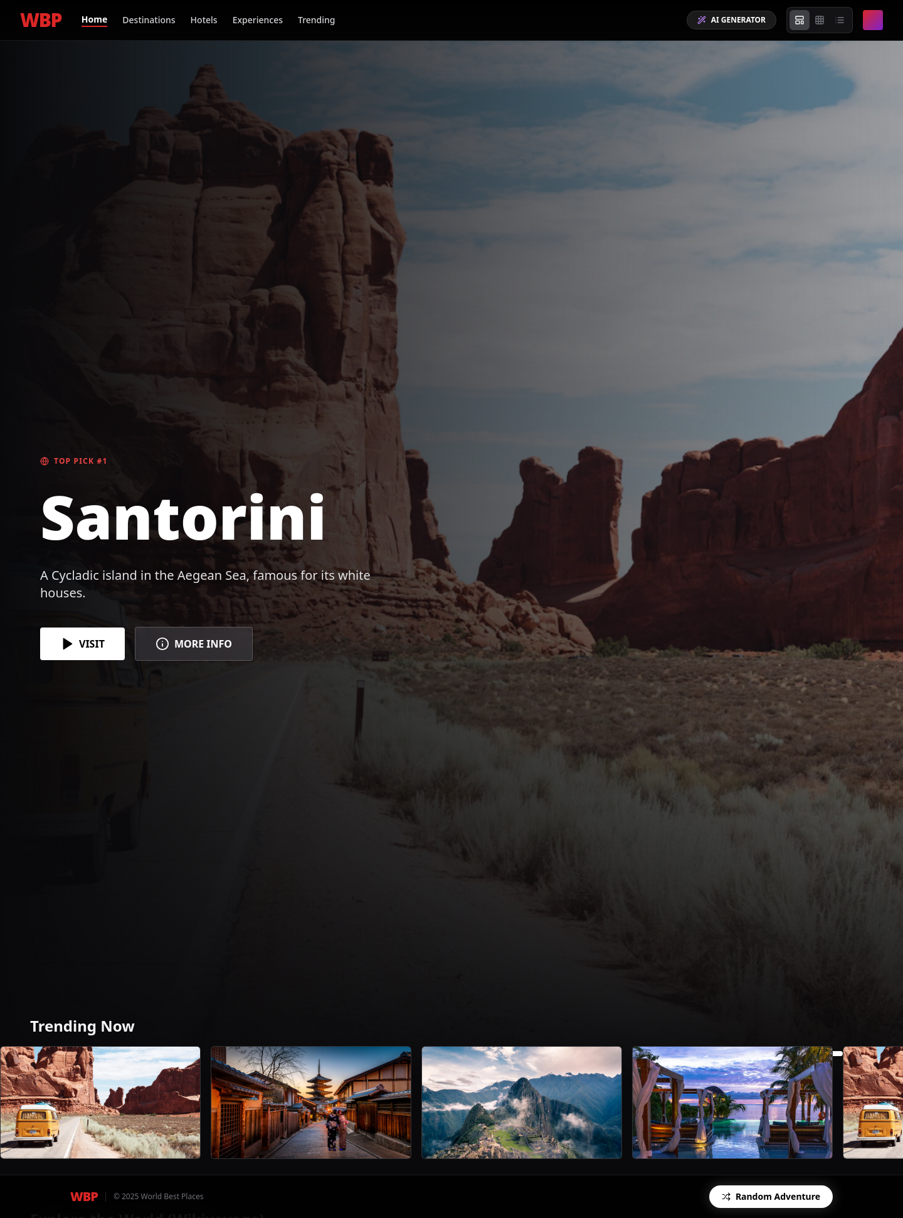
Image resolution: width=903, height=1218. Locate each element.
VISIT (82, 644)
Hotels (204, 20)
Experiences (258, 20)
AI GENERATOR (731, 19)
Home (94, 19)
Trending (316, 20)
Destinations (148, 20)
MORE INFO (194, 644)
